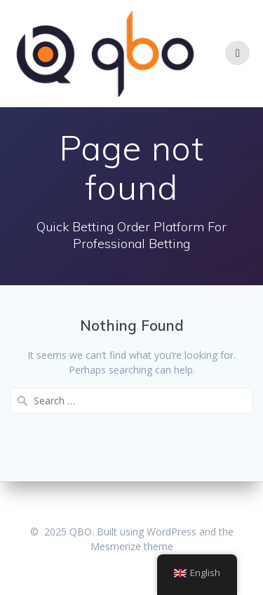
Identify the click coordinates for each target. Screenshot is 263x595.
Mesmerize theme (131, 546)
